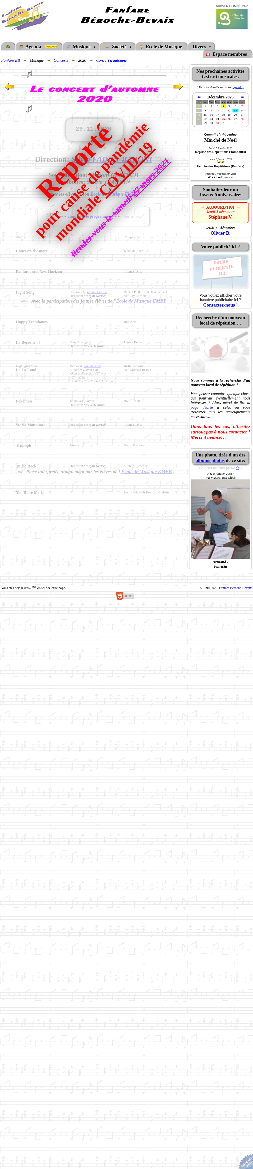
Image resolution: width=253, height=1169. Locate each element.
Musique (80, 46)
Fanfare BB (10, 60)
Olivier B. (220, 233)
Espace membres (227, 54)
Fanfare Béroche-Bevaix (235, 588)
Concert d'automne (111, 60)
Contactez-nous (219, 305)
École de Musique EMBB (141, 301)
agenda (237, 87)
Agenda (39, 46)
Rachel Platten (97, 292)
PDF (139, 216)
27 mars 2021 (150, 177)
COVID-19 (126, 169)
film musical (92, 366)
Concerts (61, 60)
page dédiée (202, 407)
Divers (200, 46)
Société (116, 46)
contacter (238, 431)
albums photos (210, 460)
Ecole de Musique (161, 46)
